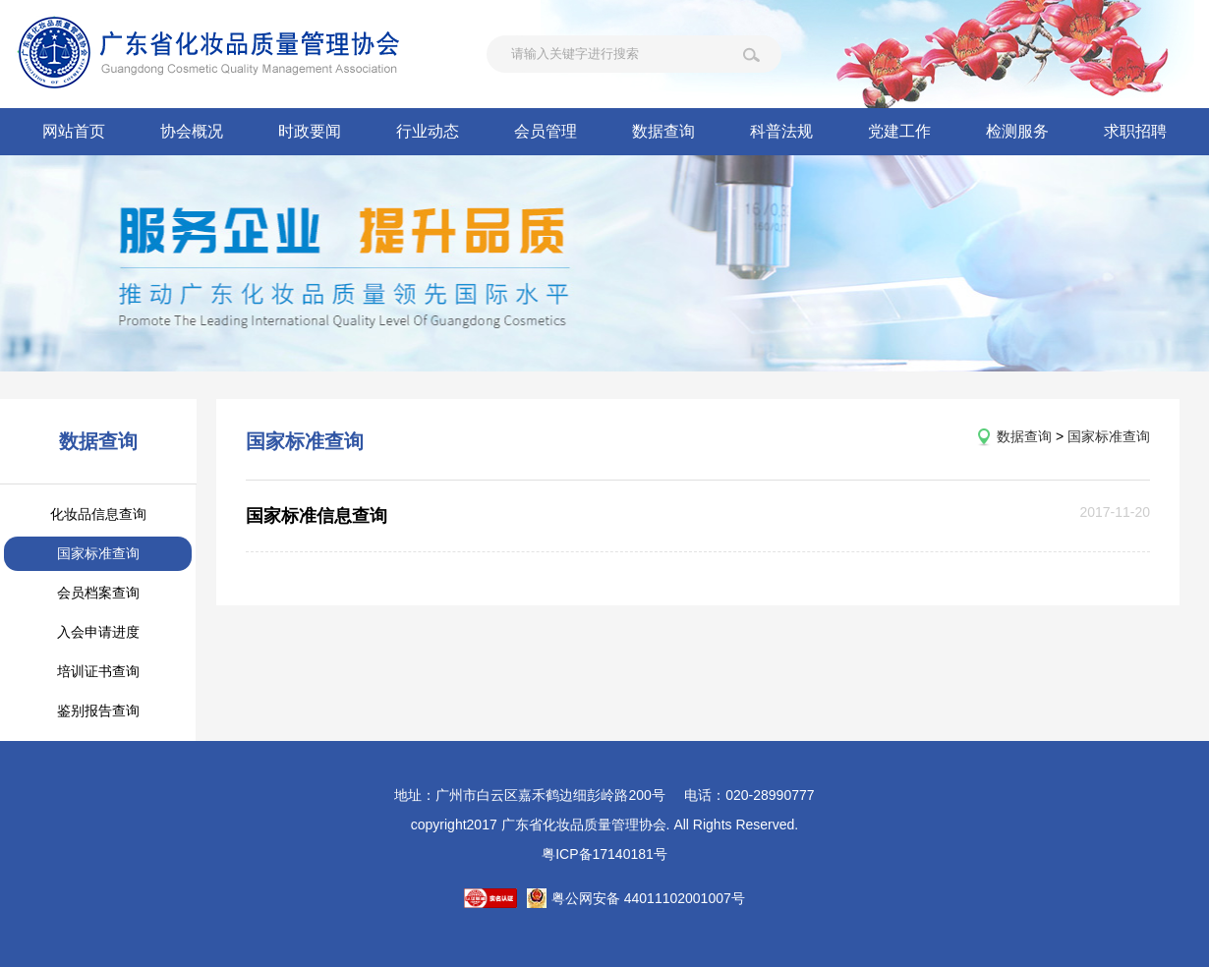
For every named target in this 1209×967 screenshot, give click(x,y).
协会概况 (191, 131)
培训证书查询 (98, 671)
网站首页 (73, 131)
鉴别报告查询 (98, 710)
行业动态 (427, 131)
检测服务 (1017, 131)
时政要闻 (309, 131)
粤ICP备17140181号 (604, 854)
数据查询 (663, 131)
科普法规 (781, 131)
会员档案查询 (98, 592)
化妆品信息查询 (98, 514)
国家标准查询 (98, 553)
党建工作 (899, 131)
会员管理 (545, 131)
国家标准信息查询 (316, 516)
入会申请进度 (98, 632)
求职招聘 (1135, 131)
